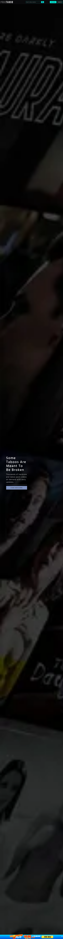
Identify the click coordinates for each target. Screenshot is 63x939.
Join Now (53, 2)
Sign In (60, 2)
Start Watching (17, 487)
